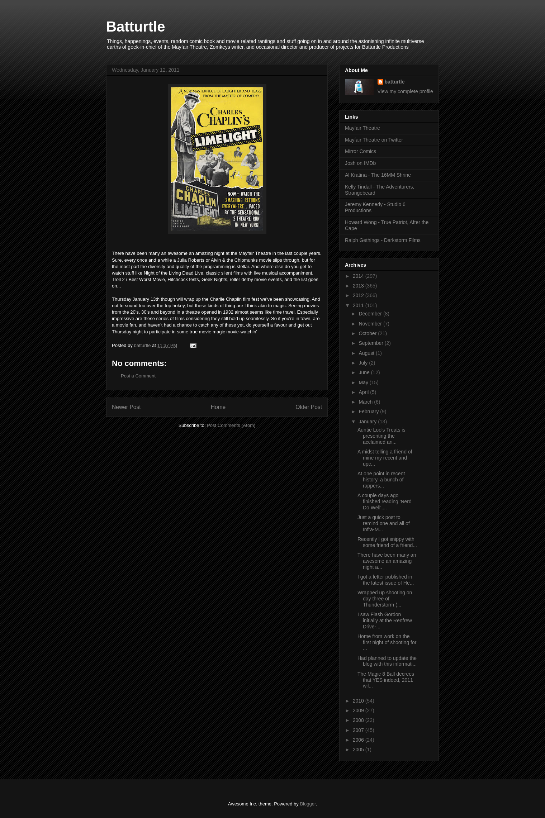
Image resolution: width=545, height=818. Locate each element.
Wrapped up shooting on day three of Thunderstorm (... (384, 599)
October (368, 333)
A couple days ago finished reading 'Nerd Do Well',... (384, 501)
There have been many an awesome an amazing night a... (386, 561)
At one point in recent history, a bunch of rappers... (381, 480)
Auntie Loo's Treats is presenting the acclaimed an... (381, 436)
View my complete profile (405, 91)
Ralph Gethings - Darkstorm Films (383, 240)
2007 (359, 730)
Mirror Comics (360, 151)
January (368, 421)
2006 (359, 740)
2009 (359, 710)
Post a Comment (138, 376)
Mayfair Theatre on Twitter (374, 140)
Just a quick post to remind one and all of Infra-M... (383, 523)
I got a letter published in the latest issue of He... (385, 580)
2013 (359, 286)
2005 (359, 749)
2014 (359, 276)
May (364, 382)
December (371, 314)
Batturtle (135, 26)
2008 (359, 720)
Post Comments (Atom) (231, 425)
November (371, 324)
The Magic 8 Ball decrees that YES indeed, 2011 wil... (385, 680)
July (364, 363)
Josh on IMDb (360, 163)
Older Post (308, 407)
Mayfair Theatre (362, 128)
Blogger (308, 804)
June (365, 372)
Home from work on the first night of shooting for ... (386, 642)
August (367, 353)
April (364, 392)
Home (218, 407)
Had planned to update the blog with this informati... (387, 661)
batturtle (395, 82)
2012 (359, 295)
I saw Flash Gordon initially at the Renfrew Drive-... (384, 620)
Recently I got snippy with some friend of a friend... (387, 542)
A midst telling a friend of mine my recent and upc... (384, 458)
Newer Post (126, 407)
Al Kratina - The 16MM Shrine (378, 175)
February (369, 411)
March (366, 402)
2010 (359, 701)
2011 (359, 305)
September (371, 343)
